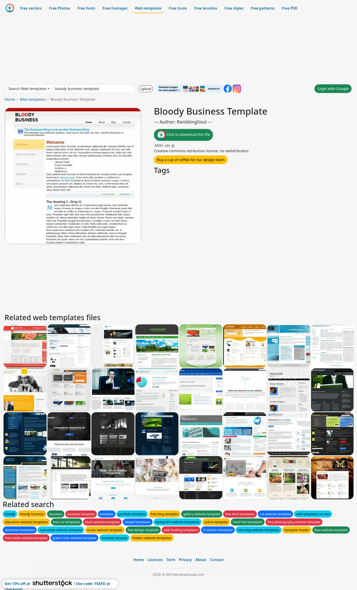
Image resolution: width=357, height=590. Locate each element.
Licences (155, 559)
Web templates (148, 8)
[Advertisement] (178, 49)
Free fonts (86, 8)
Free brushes (205, 8)
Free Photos (59, 8)
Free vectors (31, 8)
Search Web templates (27, 88)
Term (170, 559)
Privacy (185, 559)
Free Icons (178, 8)
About (200, 559)
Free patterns (263, 8)
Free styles (233, 8)
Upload (145, 89)
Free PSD (289, 8)
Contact (217, 559)
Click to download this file (183, 135)
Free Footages (115, 8)
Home (10, 99)
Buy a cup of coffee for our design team (190, 159)
